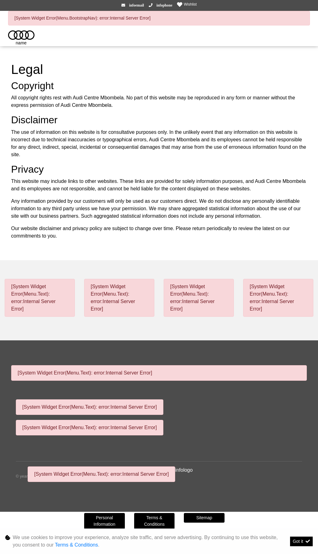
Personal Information (104, 521)
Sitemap (204, 517)
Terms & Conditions (154, 521)
